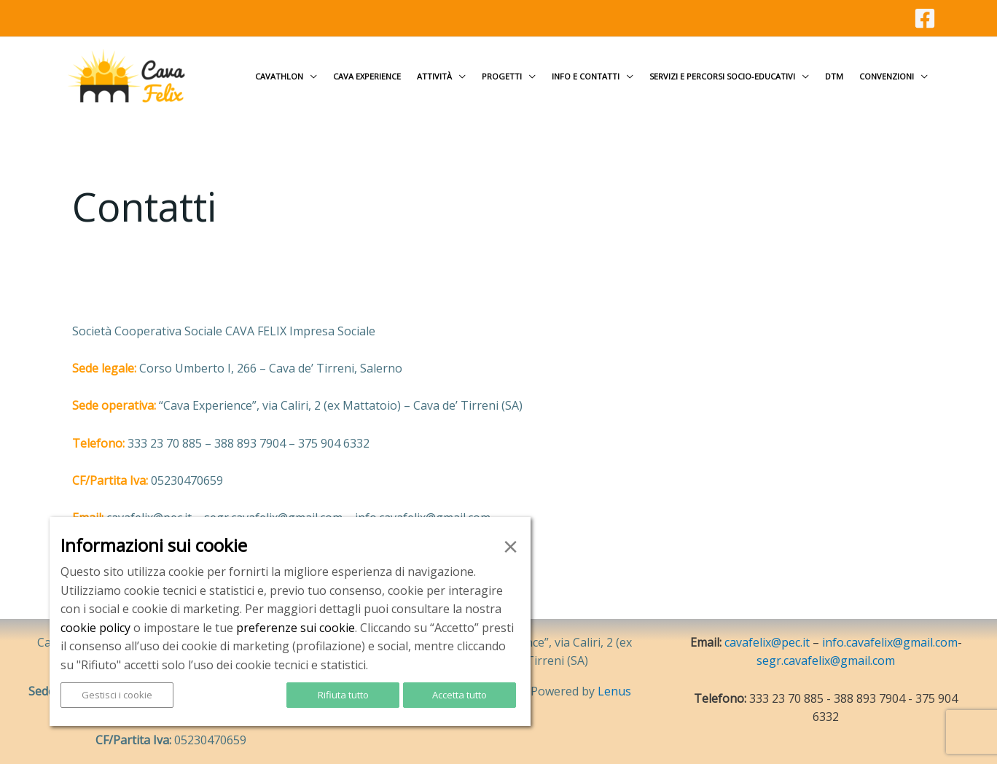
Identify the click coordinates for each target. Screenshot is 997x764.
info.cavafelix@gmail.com (890, 642)
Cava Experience (367, 76)
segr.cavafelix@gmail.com (825, 660)
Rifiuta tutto (343, 694)
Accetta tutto (459, 694)
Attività (434, 76)
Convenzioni (886, 76)
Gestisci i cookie (117, 694)
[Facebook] (925, 18)
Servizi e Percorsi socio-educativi (722, 76)
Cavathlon (279, 76)
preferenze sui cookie (295, 628)
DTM (834, 76)
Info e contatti (585, 76)
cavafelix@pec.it (767, 642)
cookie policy (95, 628)
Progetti (502, 76)
